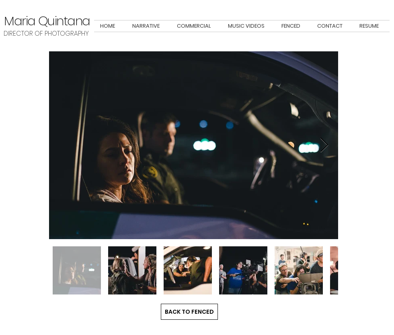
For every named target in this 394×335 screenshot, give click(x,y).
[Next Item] (324, 145)
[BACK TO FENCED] (189, 312)
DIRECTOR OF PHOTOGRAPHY (47, 33)
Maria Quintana (47, 21)
